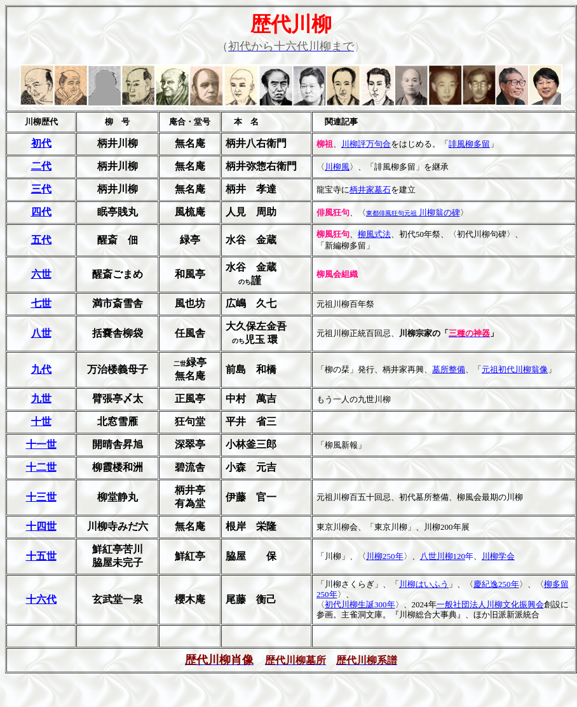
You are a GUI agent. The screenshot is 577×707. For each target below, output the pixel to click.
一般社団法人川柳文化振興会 (490, 604)
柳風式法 (374, 234)
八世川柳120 (443, 556)
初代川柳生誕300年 (360, 604)
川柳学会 (498, 556)
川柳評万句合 (366, 144)
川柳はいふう (424, 584)
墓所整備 (448, 369)
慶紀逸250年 (496, 584)
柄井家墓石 (370, 189)
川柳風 (337, 167)
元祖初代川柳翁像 (515, 369)
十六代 (41, 599)
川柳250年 (385, 556)
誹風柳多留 (469, 144)
